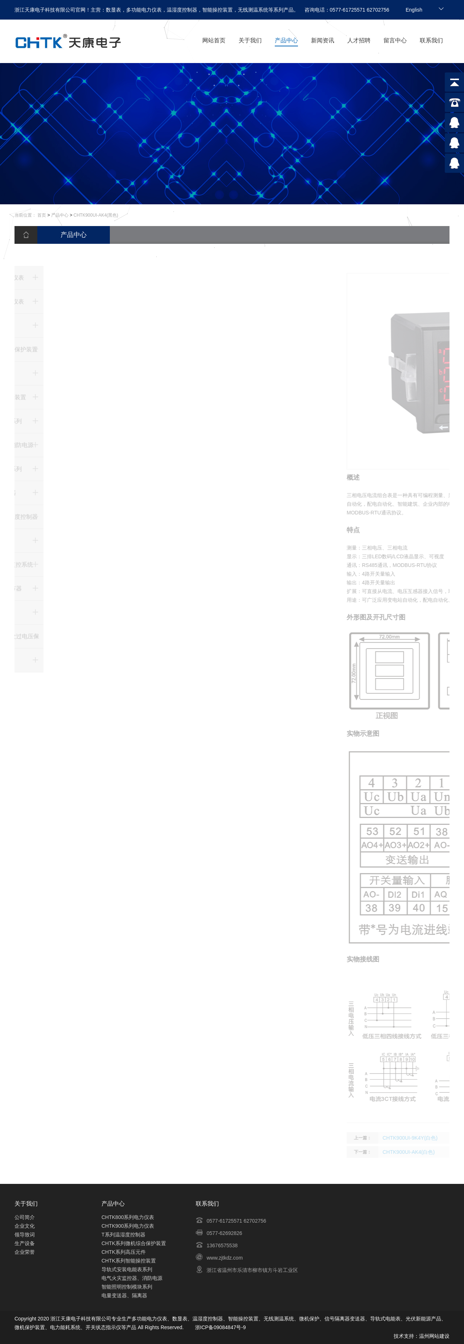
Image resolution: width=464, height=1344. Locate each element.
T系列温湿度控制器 (123, 1234)
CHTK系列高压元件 (124, 1252)
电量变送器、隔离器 (124, 1295)
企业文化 (24, 1226)
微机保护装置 (29, 1327)
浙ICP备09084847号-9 (220, 1327)
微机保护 (309, 1319)
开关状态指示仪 (103, 1327)
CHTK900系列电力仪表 (128, 1226)
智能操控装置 (243, 1319)
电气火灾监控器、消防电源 (132, 1278)
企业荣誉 (24, 1252)
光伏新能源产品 (423, 1319)
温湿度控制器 (207, 1319)
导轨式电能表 (385, 1319)
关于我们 (250, 40)
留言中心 (395, 40)
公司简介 (24, 1217)
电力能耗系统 (65, 1327)
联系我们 (431, 40)
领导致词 (24, 1234)
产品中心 (286, 40)
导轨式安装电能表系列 (127, 1269)
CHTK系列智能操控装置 (129, 1261)
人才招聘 (358, 40)
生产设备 (24, 1243)
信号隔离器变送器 (344, 1319)
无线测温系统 (279, 1319)
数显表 (179, 1319)
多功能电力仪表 (149, 1319)
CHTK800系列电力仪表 (128, 1217)
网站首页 (213, 40)
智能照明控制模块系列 (127, 1287)
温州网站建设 (434, 1336)
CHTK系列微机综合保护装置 (134, 1243)
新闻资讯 (322, 40)
